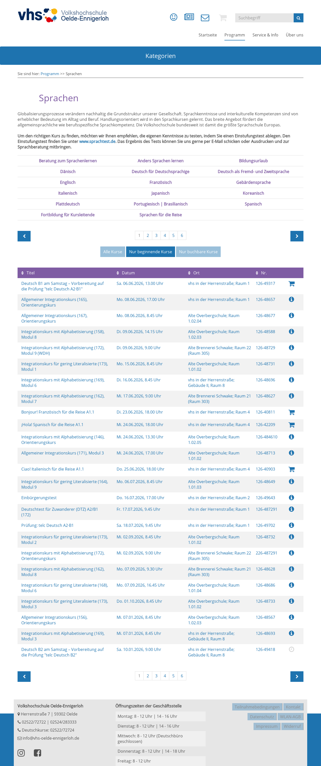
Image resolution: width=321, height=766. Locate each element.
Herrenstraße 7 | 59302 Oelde (47, 710)
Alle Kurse (112, 251)
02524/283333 (63, 718)
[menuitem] (166, 20)
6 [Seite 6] (182, 235)
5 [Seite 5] (173, 235)
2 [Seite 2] (148, 235)
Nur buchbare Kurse (198, 251)
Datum (126, 271)
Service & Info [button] (265, 37)
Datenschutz (262, 710)
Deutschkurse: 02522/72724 (47, 726)
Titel (28, 271)
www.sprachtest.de (97, 141)
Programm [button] (234, 37)
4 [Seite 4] (165, 235)
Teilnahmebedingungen (257, 702)
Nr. (261, 271)
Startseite (208, 37)
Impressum (267, 718)
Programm (50, 73)
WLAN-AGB (290, 710)
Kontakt (293, 702)
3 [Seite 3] (156, 235)
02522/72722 (33, 718)
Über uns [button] (294, 37)
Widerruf (292, 718)
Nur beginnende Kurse (150, 251)
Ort (194, 271)
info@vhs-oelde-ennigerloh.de (48, 734)
